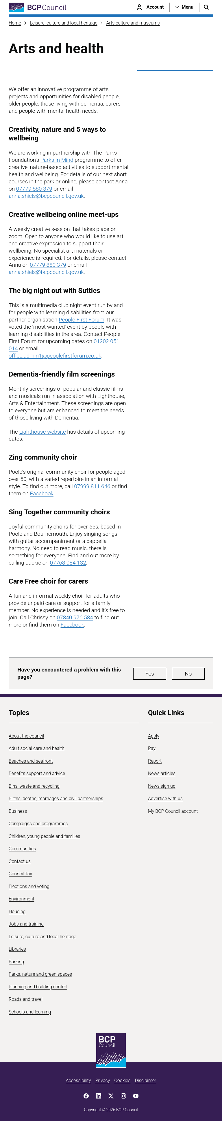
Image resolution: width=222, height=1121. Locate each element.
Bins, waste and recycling (34, 786)
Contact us (20, 861)
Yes (155, 673)
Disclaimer (145, 1080)
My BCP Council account (173, 811)
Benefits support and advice (37, 773)
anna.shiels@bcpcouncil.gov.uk (46, 196)
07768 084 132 (68, 562)
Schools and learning (30, 1012)
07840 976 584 (75, 617)
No (190, 673)
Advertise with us (165, 798)
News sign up (161, 786)
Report (155, 761)
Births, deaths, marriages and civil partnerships (56, 798)
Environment (21, 899)
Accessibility (78, 1080)
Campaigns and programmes (38, 823)
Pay (152, 748)
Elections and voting (29, 886)
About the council (26, 736)
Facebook (41, 493)
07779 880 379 (34, 188)
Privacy (102, 1080)
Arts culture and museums (133, 23)
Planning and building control (38, 987)
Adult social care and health (36, 748)
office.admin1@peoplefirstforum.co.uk (55, 355)
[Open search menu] (206, 7)
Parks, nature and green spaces (40, 974)
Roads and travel (25, 999)
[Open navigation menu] (184, 7)
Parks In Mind (56, 160)
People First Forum (81, 319)
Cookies (122, 1080)
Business (18, 811)
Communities (22, 848)
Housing (17, 911)
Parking (16, 961)
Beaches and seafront (31, 761)
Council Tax (20, 874)
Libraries (17, 949)
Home (15, 23)
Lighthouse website (42, 431)
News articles (161, 773)
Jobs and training (26, 924)
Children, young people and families (44, 836)
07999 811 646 (92, 486)
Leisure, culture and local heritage (63, 23)
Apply (153, 736)
